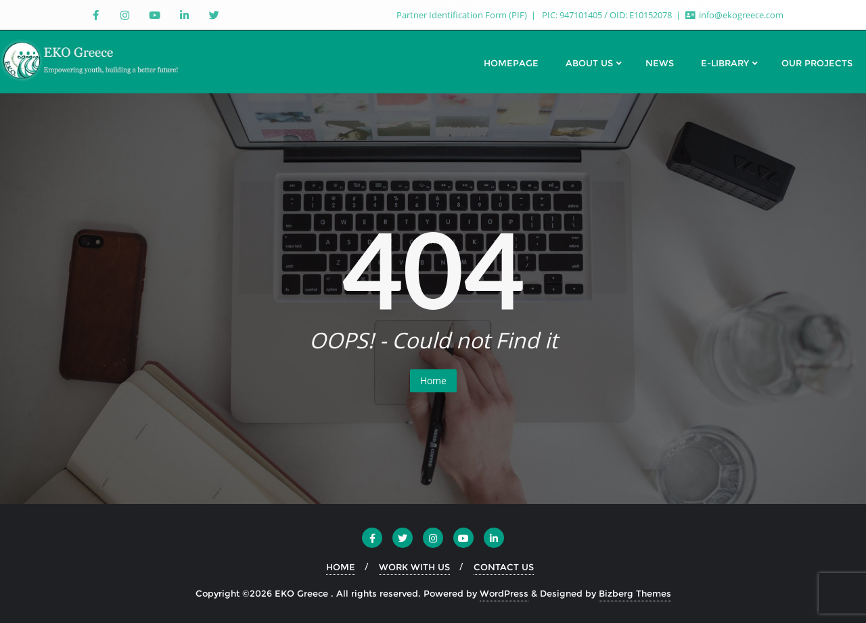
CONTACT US (504, 566)
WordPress (504, 593)
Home (433, 380)
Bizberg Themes (635, 593)
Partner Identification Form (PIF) (462, 15)
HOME (340, 566)
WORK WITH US (414, 566)
